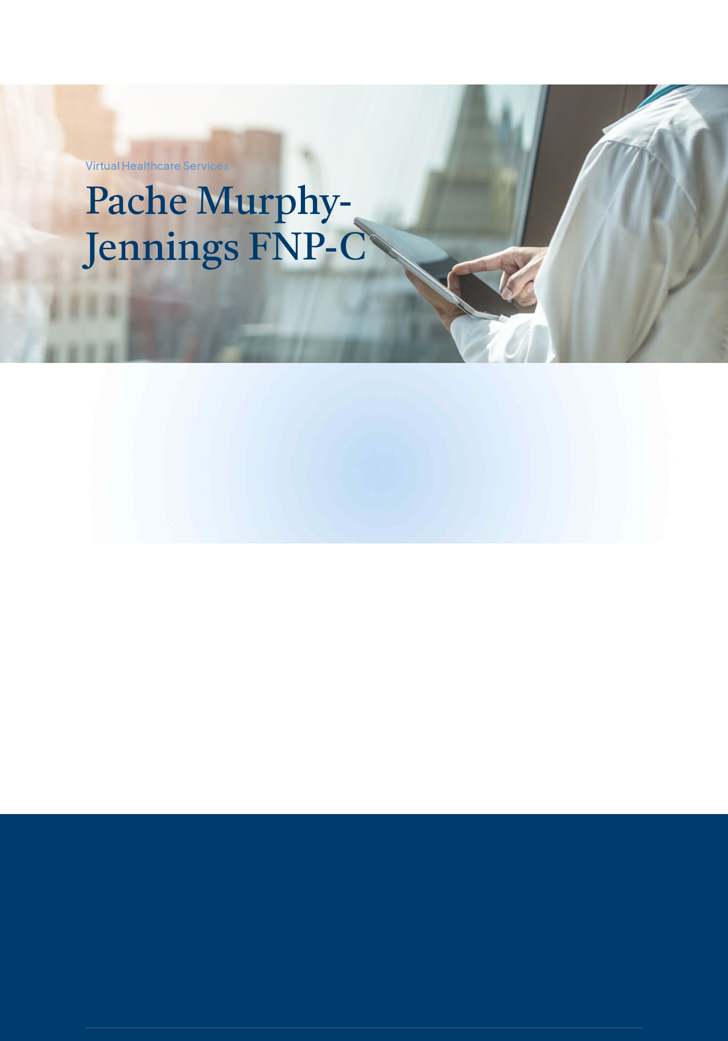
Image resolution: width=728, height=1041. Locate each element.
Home (19, 61)
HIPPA (275, 61)
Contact (323, 61)
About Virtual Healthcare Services (183, 61)
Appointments (78, 61)
